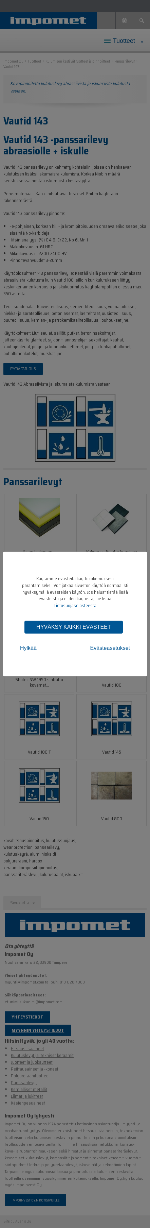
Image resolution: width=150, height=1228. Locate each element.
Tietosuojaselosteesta (75, 605)
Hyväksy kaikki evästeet (73, 627)
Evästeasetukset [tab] (110, 648)
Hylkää (28, 648)
